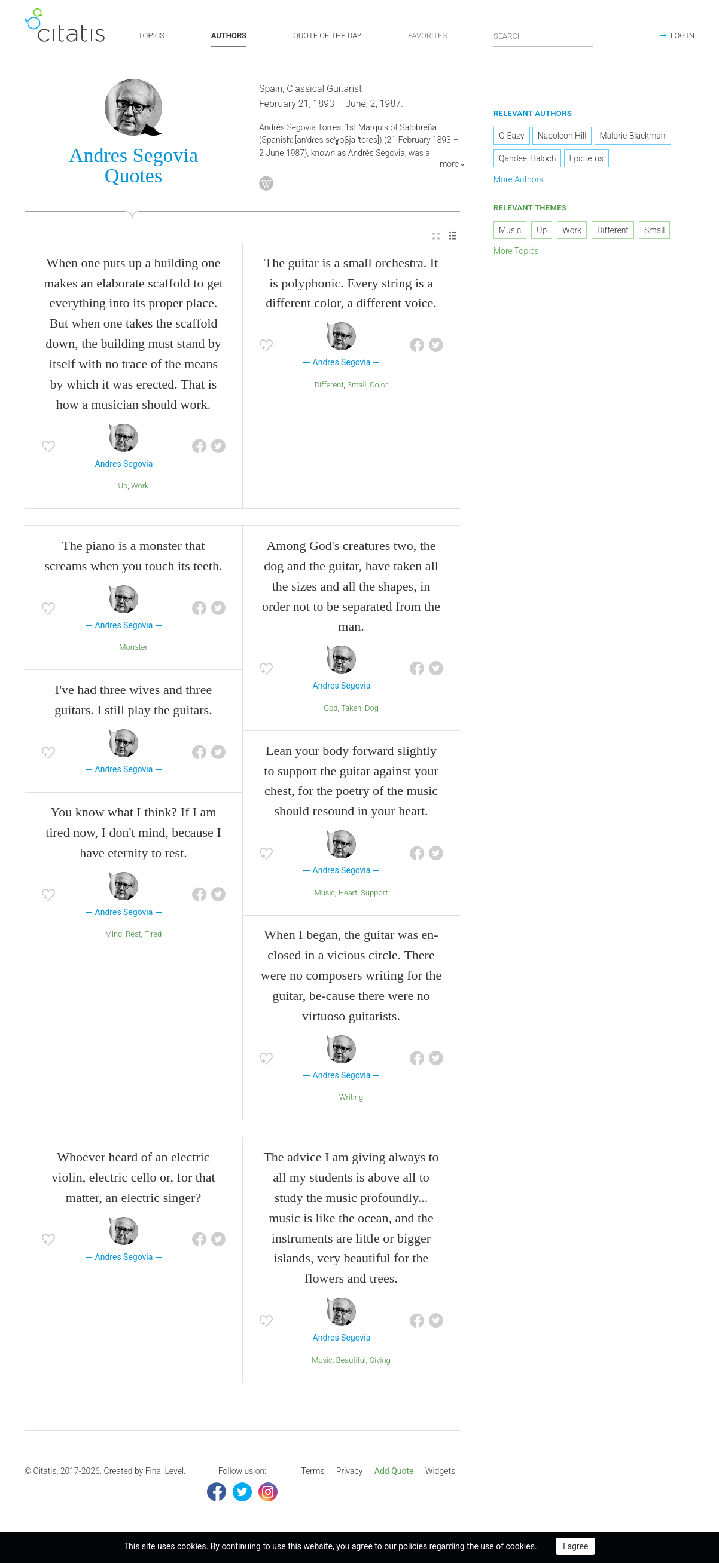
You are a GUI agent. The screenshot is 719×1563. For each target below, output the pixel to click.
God (330, 709)
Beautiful (350, 1361)
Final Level (164, 1472)
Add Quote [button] (394, 1472)
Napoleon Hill (562, 137)
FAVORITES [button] (427, 35)
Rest (133, 935)
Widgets (440, 1472)
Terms (312, 1472)
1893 (323, 105)
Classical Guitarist (324, 90)
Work (140, 487)
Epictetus (586, 160)
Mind (114, 935)
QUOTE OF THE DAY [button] (327, 35)
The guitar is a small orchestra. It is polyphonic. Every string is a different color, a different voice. (351, 284)
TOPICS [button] (151, 35)
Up (123, 487)
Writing (351, 1098)
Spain (270, 90)
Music (324, 893)
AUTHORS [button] (228, 35)
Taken (351, 709)
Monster (133, 648)
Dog (372, 709)
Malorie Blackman (633, 137)
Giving (379, 1361)
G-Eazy (512, 137)
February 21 (284, 105)
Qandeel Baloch (527, 160)
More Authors (518, 181)
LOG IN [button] (682, 35)
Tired (153, 935)
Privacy (349, 1472)
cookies (191, 1546)
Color (379, 385)
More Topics (516, 252)
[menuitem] (436, 237)
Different (329, 385)
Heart (348, 893)
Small (356, 385)
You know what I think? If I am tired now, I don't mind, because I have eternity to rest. (133, 833)
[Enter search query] (543, 36)
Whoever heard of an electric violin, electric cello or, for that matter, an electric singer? (133, 1178)
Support (374, 893)
